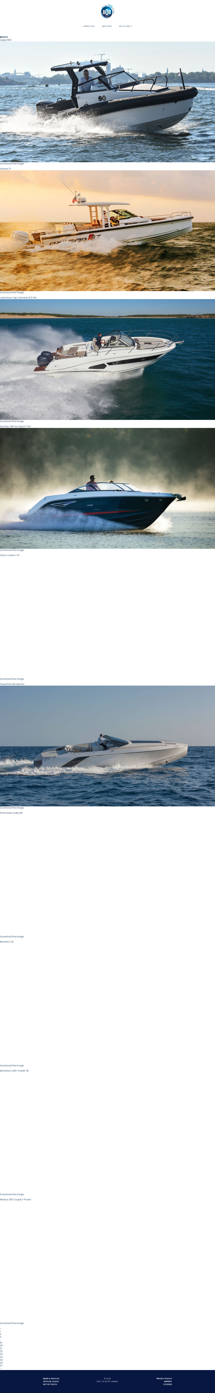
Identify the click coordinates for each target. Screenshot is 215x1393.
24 (1, 1357)
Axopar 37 (107, 229)
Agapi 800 (107, 100)
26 (1, 1362)
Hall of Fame (124, 26)
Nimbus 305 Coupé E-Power (107, 1260)
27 (1, 1365)
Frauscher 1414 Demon (107, 744)
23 (1, 1354)
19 (1, 1342)
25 (1, 1360)
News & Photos (51, 1378)
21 (1, 1348)
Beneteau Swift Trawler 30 (107, 1131)
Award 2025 (89, 26)
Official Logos (51, 1381)
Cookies (167, 1384)
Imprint (168, 1381)
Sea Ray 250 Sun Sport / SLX (107, 487)
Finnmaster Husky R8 (107, 873)
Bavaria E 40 (107, 1002)
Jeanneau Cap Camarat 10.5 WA (107, 358)
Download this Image (12, 163)
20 (1, 1345)
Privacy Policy (164, 1378)
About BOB (107, 26)
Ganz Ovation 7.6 (107, 616)
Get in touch (50, 1384)
